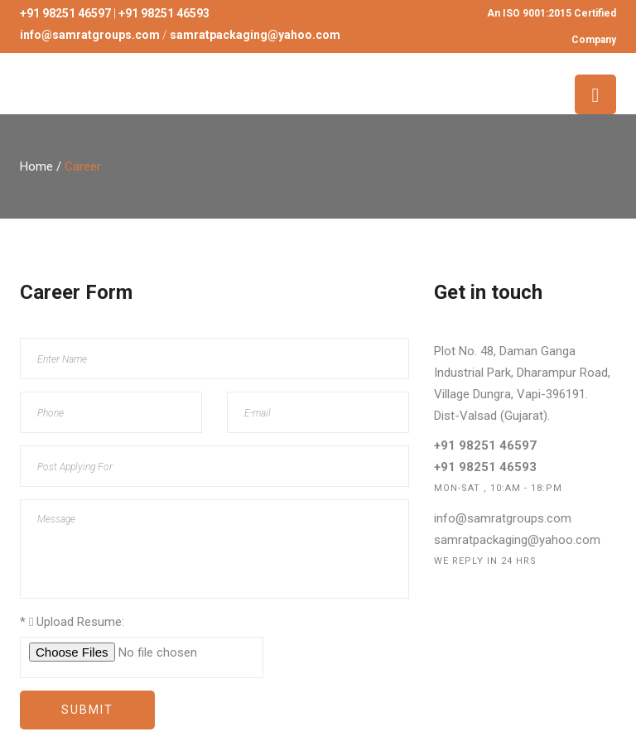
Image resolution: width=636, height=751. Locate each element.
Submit (87, 709)
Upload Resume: (72, 621)
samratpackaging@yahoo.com (517, 539)
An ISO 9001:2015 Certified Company (551, 26)
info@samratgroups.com (502, 518)
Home (36, 166)
